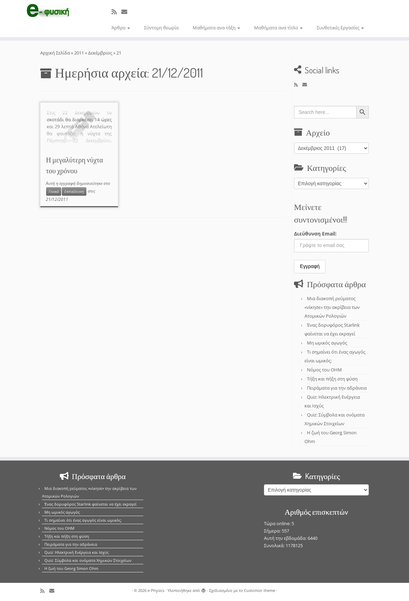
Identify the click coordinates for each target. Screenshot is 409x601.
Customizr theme (259, 590)
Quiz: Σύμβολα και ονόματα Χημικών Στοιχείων (87, 560)
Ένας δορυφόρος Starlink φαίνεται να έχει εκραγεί (90, 504)
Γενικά (54, 191)
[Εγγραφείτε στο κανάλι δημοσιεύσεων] (116, 12)
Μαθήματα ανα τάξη (216, 27)
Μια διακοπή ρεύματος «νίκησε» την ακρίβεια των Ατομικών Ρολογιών (332, 307)
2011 (79, 53)
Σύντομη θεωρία (161, 27)
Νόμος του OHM (324, 370)
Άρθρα (121, 27)
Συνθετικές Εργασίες (340, 27)
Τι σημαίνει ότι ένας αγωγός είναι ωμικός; (83, 520)
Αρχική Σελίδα (55, 53)
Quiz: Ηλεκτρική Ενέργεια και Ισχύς (76, 552)
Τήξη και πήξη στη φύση (332, 379)
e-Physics (156, 590)
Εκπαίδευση (74, 191)
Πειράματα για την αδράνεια (337, 388)
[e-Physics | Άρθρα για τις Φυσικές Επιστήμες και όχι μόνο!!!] (48, 11)
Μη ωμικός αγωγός (327, 343)
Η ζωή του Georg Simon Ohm (71, 568)
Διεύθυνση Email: (315, 233)
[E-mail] (126, 12)
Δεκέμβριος (100, 53)
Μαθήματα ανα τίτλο (278, 27)
